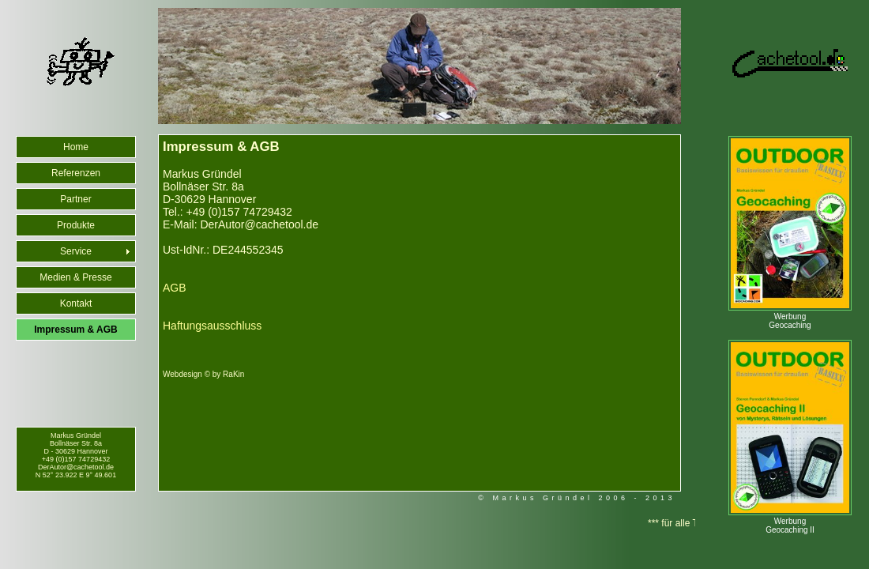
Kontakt (76, 303)
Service (76, 251)
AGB (174, 287)
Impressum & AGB (76, 329)
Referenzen (75, 173)
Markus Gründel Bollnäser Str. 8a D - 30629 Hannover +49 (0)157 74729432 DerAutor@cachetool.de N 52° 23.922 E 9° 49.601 (76, 455)
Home (75, 147)
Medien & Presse (75, 277)
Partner (75, 199)
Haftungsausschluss (212, 325)
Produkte (76, 225)
